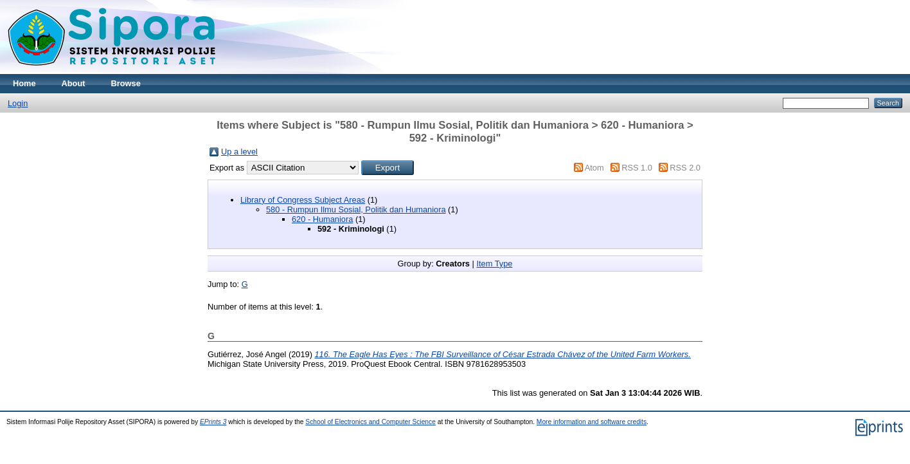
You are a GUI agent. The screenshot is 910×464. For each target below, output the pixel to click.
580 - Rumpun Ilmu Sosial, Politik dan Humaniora (356, 209)
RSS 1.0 (636, 167)
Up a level (239, 151)
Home (24, 83)
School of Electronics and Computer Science (370, 421)
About (73, 83)
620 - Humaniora (322, 219)
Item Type (494, 263)
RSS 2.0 (685, 167)
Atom (594, 167)
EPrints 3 (213, 421)
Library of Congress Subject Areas (302, 200)
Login (18, 103)
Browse (126, 83)
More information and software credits (592, 421)
